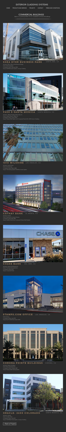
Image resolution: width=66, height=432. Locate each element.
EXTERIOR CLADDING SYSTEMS (32, 4)
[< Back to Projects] (9, 423)
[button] (33, 41)
